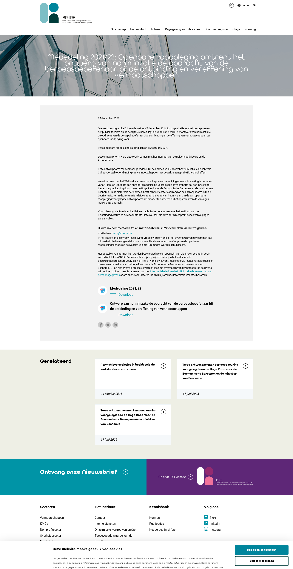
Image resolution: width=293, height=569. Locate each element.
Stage (236, 29)
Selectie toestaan (262, 533)
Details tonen (213, 561)
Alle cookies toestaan (262, 522)
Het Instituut (138, 29)
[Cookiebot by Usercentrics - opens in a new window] (24, 562)
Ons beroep (118, 29)
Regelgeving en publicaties (182, 29)
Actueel (156, 29)
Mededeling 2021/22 (161, 291)
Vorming (250, 29)
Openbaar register (216, 29)
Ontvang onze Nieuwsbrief (78, 472)
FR (254, 5)
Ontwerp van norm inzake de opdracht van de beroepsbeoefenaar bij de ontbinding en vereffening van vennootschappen (161, 310)
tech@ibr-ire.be (122, 233)
